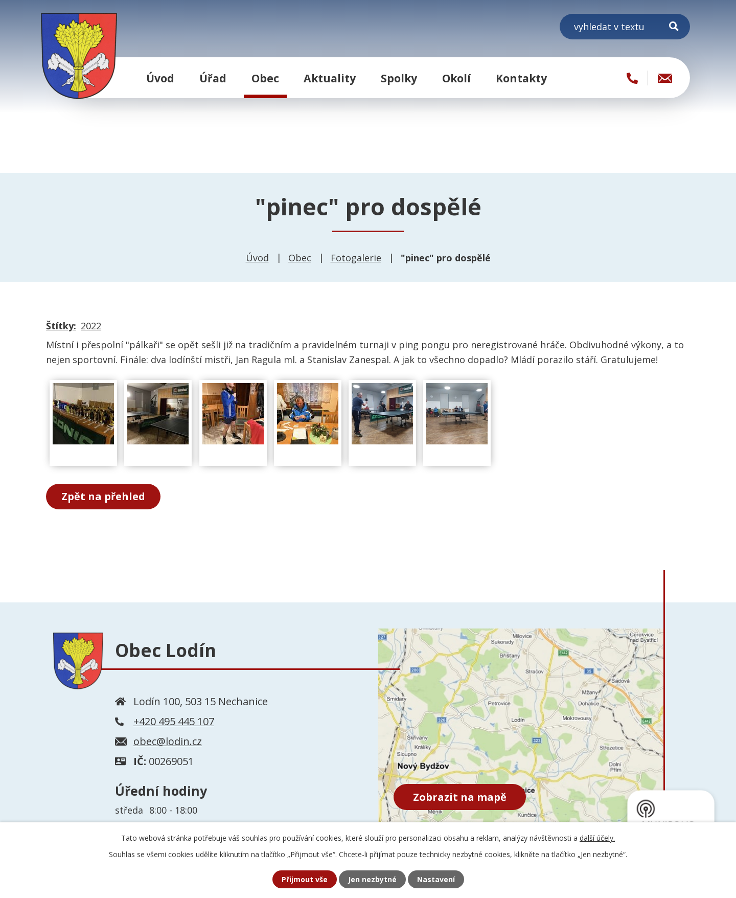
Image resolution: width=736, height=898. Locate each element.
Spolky (399, 78)
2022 (91, 326)
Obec (265, 78)
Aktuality (330, 78)
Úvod (160, 78)
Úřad (212, 78)
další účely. (597, 838)
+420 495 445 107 (173, 721)
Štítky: (61, 326)
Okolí (456, 78)
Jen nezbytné (372, 879)
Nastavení (436, 879)
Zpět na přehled (103, 496)
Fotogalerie (356, 258)
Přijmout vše (305, 879)
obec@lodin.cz (167, 741)
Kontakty (521, 78)
